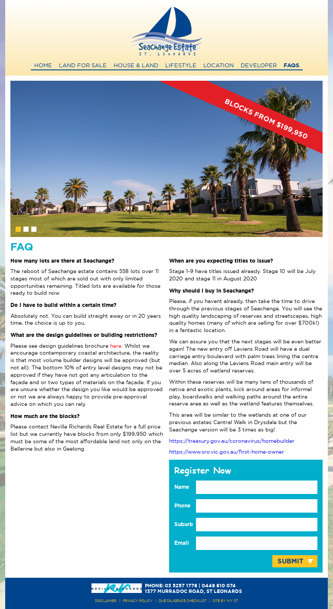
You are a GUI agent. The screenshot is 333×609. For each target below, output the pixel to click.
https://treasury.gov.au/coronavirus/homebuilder (231, 441)
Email (181, 543)
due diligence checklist (182, 601)
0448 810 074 (219, 585)
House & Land (136, 66)
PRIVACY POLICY (138, 601)
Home (43, 66)
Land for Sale (83, 66)
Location (218, 66)
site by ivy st (225, 601)
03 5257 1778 (181, 585)
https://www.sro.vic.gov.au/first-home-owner (226, 451)
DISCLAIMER (106, 601)
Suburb (183, 524)
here (115, 346)
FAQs (291, 66)
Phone (182, 505)
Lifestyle (180, 66)
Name (181, 487)
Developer (259, 66)
